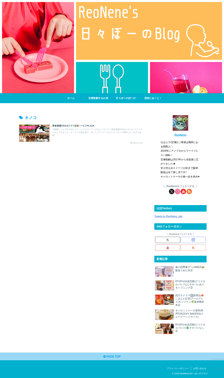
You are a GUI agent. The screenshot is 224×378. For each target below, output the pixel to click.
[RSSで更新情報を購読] (189, 191)
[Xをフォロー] (171, 191)
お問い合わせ (199, 368)
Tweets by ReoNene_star (168, 216)
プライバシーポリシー (178, 368)
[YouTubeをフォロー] (183, 191)
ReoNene (180, 135)
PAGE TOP (112, 356)
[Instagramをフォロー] (177, 191)
